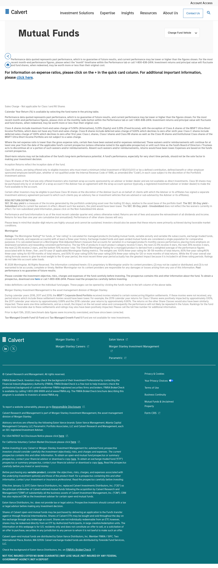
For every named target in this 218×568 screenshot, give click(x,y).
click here (25, 77)
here (37, 279)
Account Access (201, 3)
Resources (148, 13)
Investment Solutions (77, 13)
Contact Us (193, 13)
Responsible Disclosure (66, 407)
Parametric (116, 358)
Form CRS (151, 413)
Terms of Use (152, 387)
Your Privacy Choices (159, 380)
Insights (127, 13)
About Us (170, 13)
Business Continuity (155, 394)
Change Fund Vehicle (180, 32)
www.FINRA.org (61, 391)
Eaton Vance (116, 339)
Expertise (107, 13)
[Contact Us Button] (193, 13)
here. (100, 462)
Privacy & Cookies (154, 373)
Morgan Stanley (65, 339)
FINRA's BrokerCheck (78, 549)
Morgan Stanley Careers (70, 346)
